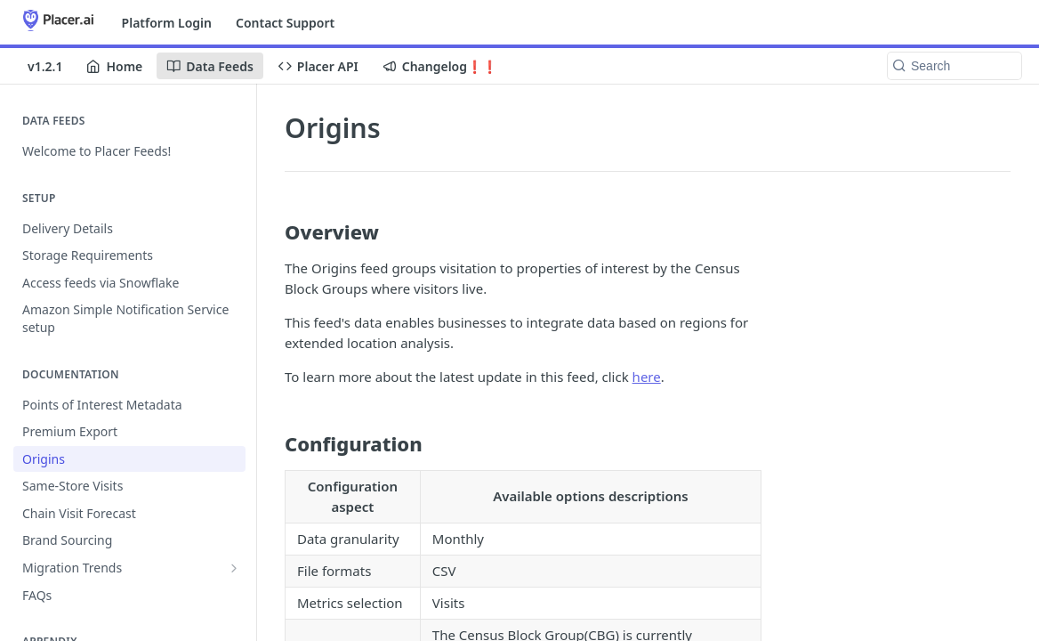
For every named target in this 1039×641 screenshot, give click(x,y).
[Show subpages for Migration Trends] (234, 568)
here (646, 376)
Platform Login (167, 22)
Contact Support (285, 22)
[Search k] (954, 66)
